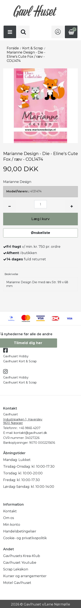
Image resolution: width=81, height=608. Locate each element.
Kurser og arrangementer (25, 576)
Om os (8, 518)
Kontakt (10, 511)
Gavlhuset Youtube (19, 563)
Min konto (11, 525)
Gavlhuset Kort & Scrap (20, 361)
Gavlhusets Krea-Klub (21, 556)
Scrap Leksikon (15, 569)
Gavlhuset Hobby (16, 356)
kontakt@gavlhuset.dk (30, 433)
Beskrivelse (11, 274)
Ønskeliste (40, 233)
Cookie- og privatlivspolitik (25, 538)
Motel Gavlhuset (17, 583)
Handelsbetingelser (19, 531)
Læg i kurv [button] (40, 219)
